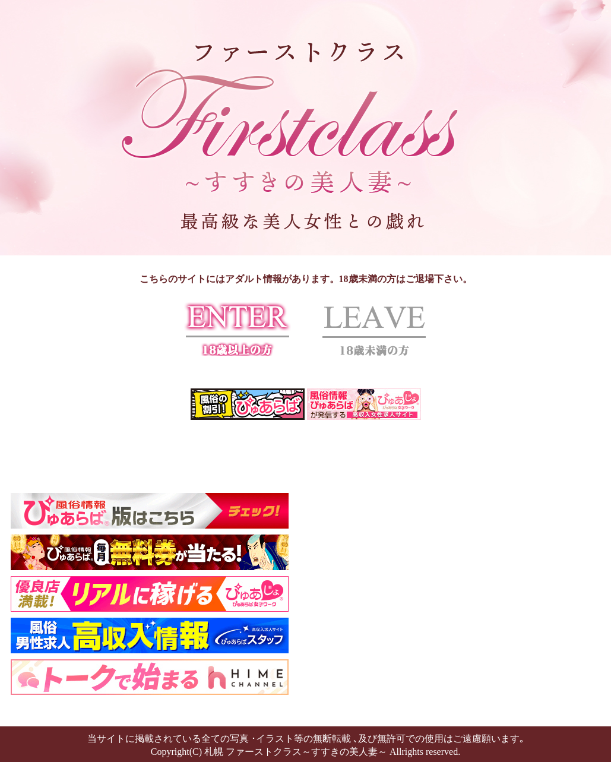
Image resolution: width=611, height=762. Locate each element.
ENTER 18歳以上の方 (237, 329)
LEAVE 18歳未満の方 (374, 329)
